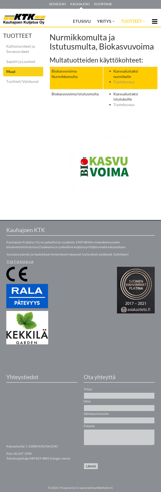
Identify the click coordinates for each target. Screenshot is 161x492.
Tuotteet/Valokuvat (22, 81)
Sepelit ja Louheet (20, 61)
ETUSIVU (82, 21)
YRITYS (104, 21)
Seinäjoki (57, 4)
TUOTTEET (131, 21)
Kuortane (103, 4)
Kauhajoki (80, 4)
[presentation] (115, 455)
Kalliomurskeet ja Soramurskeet (20, 49)
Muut (11, 71)
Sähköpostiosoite (96, 413)
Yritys (88, 389)
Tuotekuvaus (124, 81)
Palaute (89, 426)
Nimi (87, 401)
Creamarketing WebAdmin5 (94, 487)
